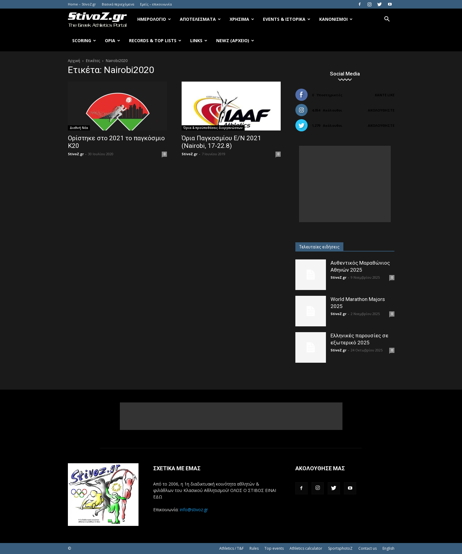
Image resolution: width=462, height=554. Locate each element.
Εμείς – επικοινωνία (156, 4)
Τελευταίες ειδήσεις (319, 246)
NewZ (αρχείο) (235, 40)
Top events (274, 548)
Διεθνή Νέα (79, 128)
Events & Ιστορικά (286, 19)
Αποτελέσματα (200, 19)
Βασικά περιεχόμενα (118, 4)
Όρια (112, 40)
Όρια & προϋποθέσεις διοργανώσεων (213, 128)
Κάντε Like (384, 95)
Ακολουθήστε (381, 110)
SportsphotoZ (340, 548)
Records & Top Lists (155, 40)
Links (198, 40)
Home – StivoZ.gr (82, 4)
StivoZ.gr (76, 154)
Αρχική (74, 60)
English (388, 548)
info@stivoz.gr (194, 509)
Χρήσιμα (242, 19)
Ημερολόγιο (154, 19)
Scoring (84, 40)
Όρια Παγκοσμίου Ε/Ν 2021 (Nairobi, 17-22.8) (221, 141)
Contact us (367, 548)
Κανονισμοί (336, 19)
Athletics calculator (306, 548)
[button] (387, 20)
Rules (254, 548)
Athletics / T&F (231, 548)
